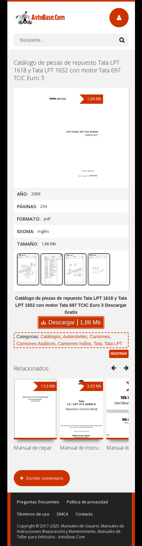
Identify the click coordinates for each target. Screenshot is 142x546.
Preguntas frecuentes (38, 502)
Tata (97, 343)
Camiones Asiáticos (36, 343)
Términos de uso (33, 514)
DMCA (62, 514)
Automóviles (75, 336)
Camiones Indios (74, 343)
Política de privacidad (87, 502)
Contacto (84, 514)
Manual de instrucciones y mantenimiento (81, 447)
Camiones (100, 336)
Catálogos (51, 336)
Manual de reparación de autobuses (35, 447)
